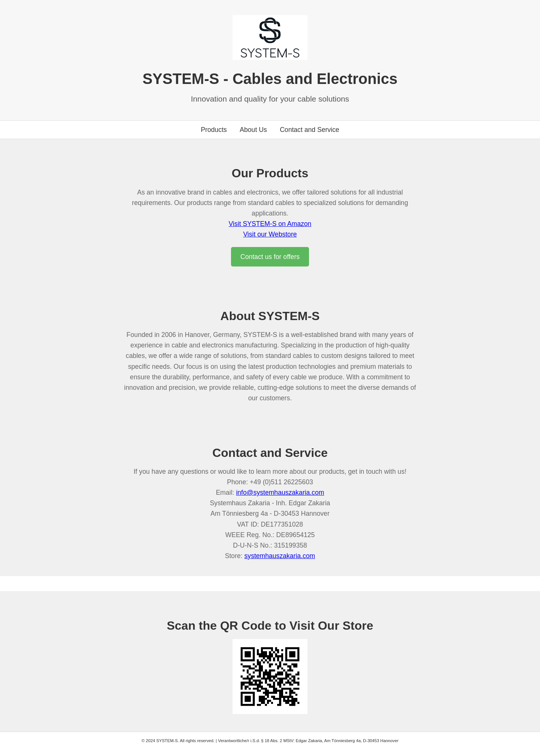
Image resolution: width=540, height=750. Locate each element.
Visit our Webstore (270, 234)
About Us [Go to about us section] (253, 129)
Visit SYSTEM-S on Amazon (270, 224)
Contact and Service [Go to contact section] (309, 129)
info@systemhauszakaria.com (280, 492)
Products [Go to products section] (213, 129)
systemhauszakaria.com (279, 556)
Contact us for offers (270, 256)
